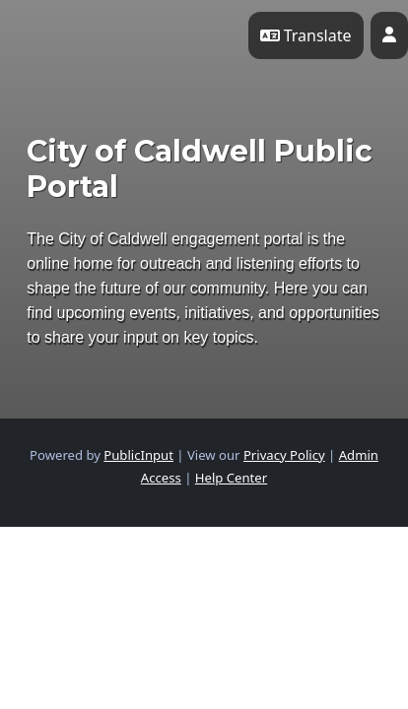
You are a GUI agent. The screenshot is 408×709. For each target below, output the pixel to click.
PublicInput (138, 455)
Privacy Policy (284, 455)
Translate (306, 35)
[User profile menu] (389, 35)
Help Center (231, 477)
